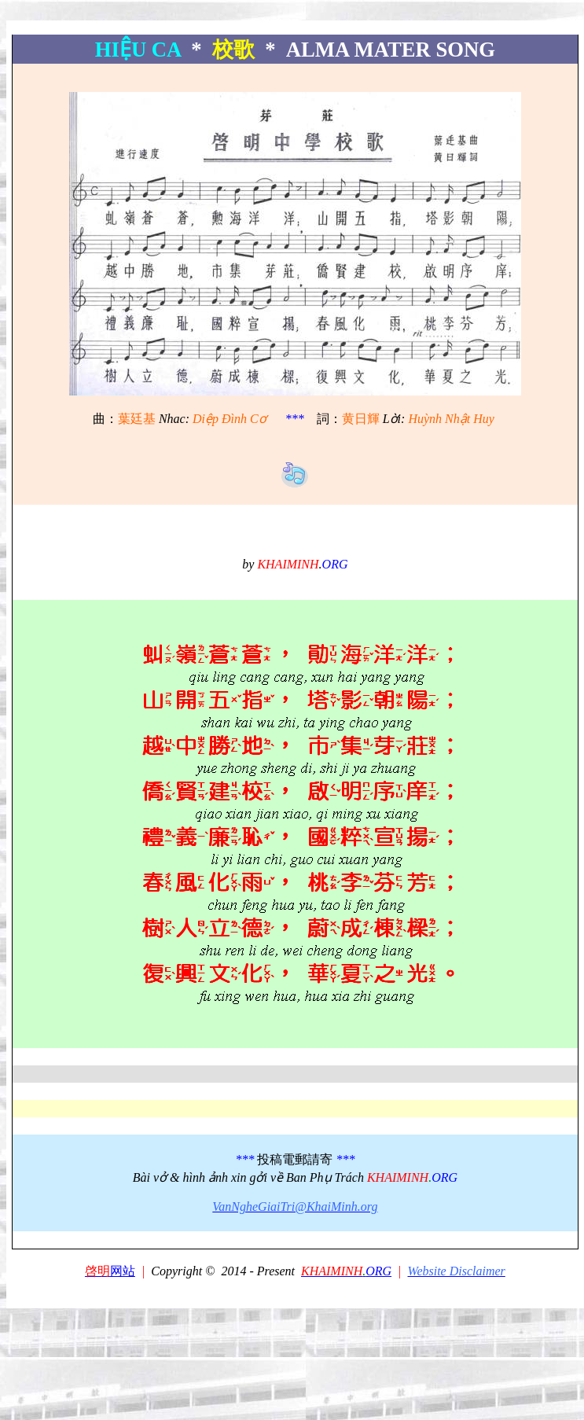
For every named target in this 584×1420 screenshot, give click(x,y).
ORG (346, 1271)
